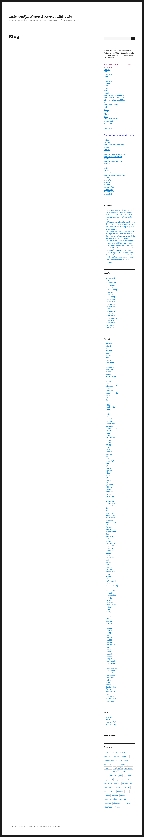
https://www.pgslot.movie (113, 161)
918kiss (106, 140)
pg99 (105, 166)
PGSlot (108, 475)
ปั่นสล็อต (108, 607)
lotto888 (109, 442)
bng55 (108, 388)
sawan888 (109, 506)
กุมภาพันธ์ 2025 (111, 311)
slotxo (108, 534)
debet (107, 398)
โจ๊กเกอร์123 (108, 128)
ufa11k (108, 555)
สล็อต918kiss (110, 645)
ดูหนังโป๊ (106, 102)
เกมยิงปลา (109, 680)
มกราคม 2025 (110, 313)
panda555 (109, 454)
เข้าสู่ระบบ (109, 717)
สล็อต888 (107, 88)
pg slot (106, 112)
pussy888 (107, 93)
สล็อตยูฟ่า (109, 659)
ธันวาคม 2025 (110, 288)
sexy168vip (110, 513)
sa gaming (107, 147)
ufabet (108, 565)
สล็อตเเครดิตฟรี (110, 671)
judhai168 (107, 84)
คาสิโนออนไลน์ (111, 581)
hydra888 (109, 409)
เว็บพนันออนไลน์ (111, 687)
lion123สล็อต (110, 431)
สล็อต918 (109, 642)
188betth (109, 351)
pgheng (108, 466)
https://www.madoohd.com (114, 145)
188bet (108, 348)
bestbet (108, 381)
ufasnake (109, 569)
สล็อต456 (109, 631)
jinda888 (109, 419)
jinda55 (108, 417)
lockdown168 (110, 438)
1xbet (107, 353)
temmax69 (110, 551)
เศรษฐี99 (108, 694)
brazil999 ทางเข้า (112, 393)
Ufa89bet (109, 562)
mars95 (108, 445)
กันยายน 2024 (110, 323)
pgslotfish (109, 485)
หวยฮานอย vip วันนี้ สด (113, 675)
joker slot (107, 126)
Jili (106, 412)
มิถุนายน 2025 (110, 302)
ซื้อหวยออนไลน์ (109, 192)
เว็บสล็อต (108, 689)
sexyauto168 (110, 515)
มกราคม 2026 (110, 285)
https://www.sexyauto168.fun (114, 95)
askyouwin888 (111, 377)
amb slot (109, 374)
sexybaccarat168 (111, 518)
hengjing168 (110, 407)
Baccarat (109, 379)
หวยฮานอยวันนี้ (111, 678)
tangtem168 (110, 546)
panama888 (110, 452)
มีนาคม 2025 (110, 309)
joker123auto (110, 424)
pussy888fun (128, 776)
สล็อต (107, 626)
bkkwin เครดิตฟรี (111, 386)
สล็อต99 (108, 647)
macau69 (107, 768)
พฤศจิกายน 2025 (111, 290)
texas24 (108, 553)
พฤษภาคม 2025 (111, 304)
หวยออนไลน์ (108, 194)
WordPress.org (111, 724)
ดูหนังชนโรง (107, 180)
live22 (108, 433)
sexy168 (108, 511)
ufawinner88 (110, 572)
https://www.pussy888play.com (115, 154)
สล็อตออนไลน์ (108, 189)
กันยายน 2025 (110, 295)
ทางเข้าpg (109, 598)
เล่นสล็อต (108, 682)
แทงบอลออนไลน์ (111, 696)
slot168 (106, 72)
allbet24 (106, 114)
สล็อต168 (109, 628)
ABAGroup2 (110, 367)
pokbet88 (109, 487)
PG (107, 457)
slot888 (106, 86)
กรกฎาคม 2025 (111, 299)
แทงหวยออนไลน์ (111, 699)
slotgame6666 (111, 532)
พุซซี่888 (108, 616)
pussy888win (110, 497)
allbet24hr (109, 370)
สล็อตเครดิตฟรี (110, 664)
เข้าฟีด (108, 720)
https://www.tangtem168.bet (114, 100)
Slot (107, 525)
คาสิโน (108, 579)
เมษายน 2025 (110, 306)
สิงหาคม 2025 (110, 297)
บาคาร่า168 (109, 602)
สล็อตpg (108, 649)
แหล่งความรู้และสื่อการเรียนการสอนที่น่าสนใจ (40, 17)
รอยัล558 (109, 621)
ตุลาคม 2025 (110, 292)
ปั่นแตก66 (107, 185)
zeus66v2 (109, 576)
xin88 (108, 574)
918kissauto (110, 362)
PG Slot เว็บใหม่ (111, 461)
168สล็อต (107, 752)
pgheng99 (109, 468)
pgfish (120, 768)
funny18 (106, 109)
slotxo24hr (110, 537)
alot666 (108, 372)
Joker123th (108, 764)
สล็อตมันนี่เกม (110, 656)
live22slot (107, 171)
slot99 (106, 77)
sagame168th (110, 504)
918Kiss (108, 360)
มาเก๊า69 (108, 619)
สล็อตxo (108, 652)
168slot (108, 346)
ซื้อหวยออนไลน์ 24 (112, 586)
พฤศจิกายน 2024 (111, 318)
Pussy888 (109, 494)
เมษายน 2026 (110, 278)
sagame (108, 499)
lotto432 (108, 440)
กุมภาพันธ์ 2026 (111, 283)
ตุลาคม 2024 (110, 320)
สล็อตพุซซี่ (109, 654)
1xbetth (108, 355)
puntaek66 (109, 492)
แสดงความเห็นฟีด (111, 722)
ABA (107, 365)
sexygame (109, 520)
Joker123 (109, 421)
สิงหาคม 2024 (110, 325)
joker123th (109, 426)
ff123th (108, 400)
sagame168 (110, 501)
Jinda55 (119, 760)
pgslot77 (107, 164)
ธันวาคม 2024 (110, 316)
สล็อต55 (108, 633)
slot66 (106, 79)
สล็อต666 (109, 635)
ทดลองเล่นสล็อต (111, 595)
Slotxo (106, 784)
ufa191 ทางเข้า (110, 558)
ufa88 (108, 560)
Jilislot (108, 414)
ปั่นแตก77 (109, 612)
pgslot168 (109, 478)
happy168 (109, 405)
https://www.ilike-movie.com (114, 175)
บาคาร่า (106, 159)
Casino (108, 395)
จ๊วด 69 (108, 584)
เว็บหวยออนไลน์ (111, 692)
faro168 (116, 756)
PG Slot (108, 459)
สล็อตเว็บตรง (108, 74)
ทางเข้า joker (108, 124)
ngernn (108, 447)
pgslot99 (109, 482)
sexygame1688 (111, 522)
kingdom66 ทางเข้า (112, 428)
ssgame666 (110, 541)
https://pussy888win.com (113, 156)
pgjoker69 (109, 471)
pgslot (106, 91)
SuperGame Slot (111, 544)
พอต (107, 614)
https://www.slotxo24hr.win (114, 98)
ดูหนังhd (106, 178)
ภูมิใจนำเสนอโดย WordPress (50, 826)
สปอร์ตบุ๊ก (109, 624)
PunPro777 (110, 489)
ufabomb (109, 567)
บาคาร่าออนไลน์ (109, 187)
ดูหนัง (105, 152)
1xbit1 (108, 358)
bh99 (107, 384)
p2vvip (108, 449)
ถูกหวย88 (109, 593)
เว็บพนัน (108, 685)
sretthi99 (109, 539)
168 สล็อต (109, 344)
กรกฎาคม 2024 (111, 328)
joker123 (107, 69)
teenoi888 (109, 548)
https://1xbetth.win (111, 105)
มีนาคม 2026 (110, 280)
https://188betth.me (111, 119)
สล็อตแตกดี (109, 673)
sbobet (108, 508)
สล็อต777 (109, 638)
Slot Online (109, 527)
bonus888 (109, 391)
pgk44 (108, 473)
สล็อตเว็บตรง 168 (111, 668)
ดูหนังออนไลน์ (108, 121)
